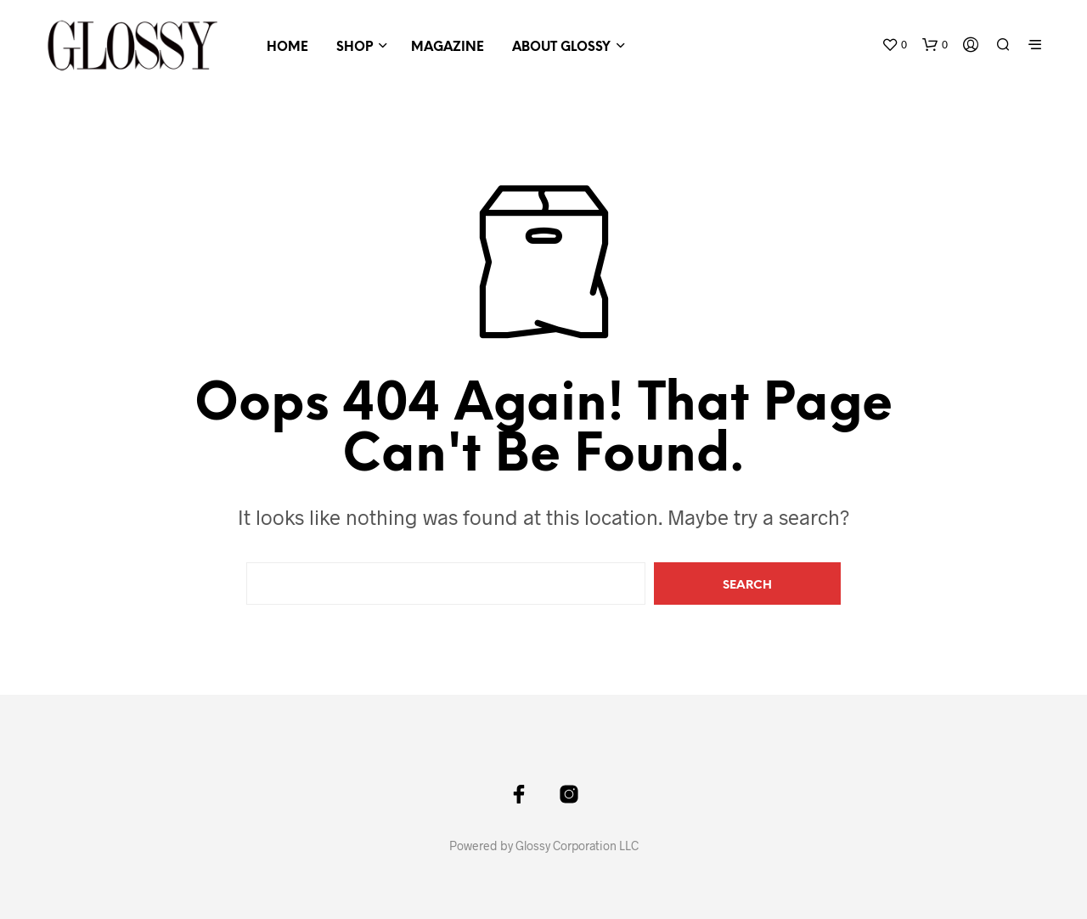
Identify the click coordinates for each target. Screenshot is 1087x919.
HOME (287, 47)
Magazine (447, 47)
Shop (354, 47)
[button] (894, 45)
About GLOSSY (561, 47)
